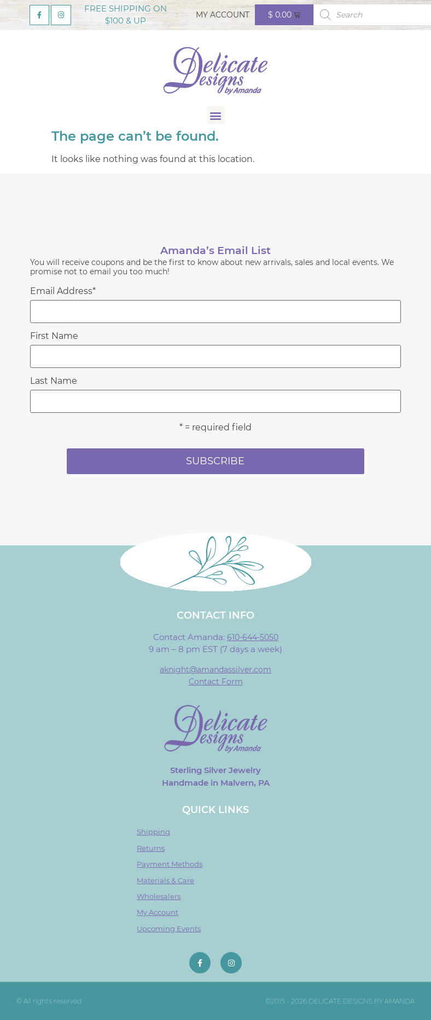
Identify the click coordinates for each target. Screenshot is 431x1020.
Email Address (63, 291)
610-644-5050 (252, 637)
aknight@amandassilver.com (215, 670)
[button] (216, 115)
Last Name (53, 381)
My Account (222, 15)
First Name (54, 336)
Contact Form (216, 682)
